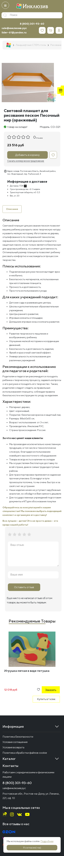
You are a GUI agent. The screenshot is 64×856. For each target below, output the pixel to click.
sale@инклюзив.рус (14, 28)
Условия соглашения (15, 742)
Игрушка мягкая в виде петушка (26, 670)
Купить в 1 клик (46, 699)
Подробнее (47, 841)
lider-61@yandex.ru (14, 32)
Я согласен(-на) (32, 847)
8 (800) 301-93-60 (32, 23)
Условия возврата (13, 747)
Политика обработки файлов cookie (25, 752)
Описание (12, 209)
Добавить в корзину (27, 155)
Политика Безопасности (18, 736)
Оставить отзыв (24, 587)
